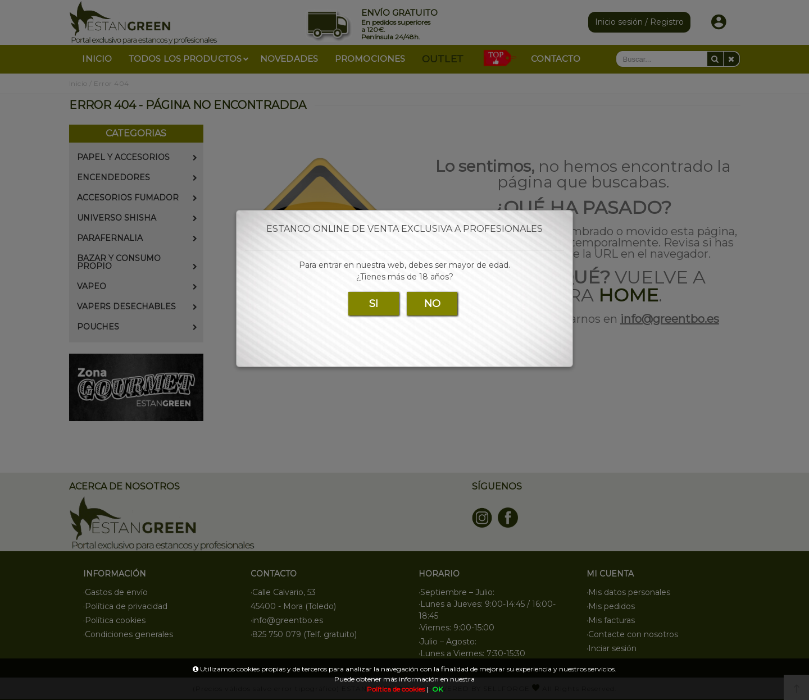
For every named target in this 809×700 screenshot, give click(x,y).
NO (432, 304)
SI (373, 304)
